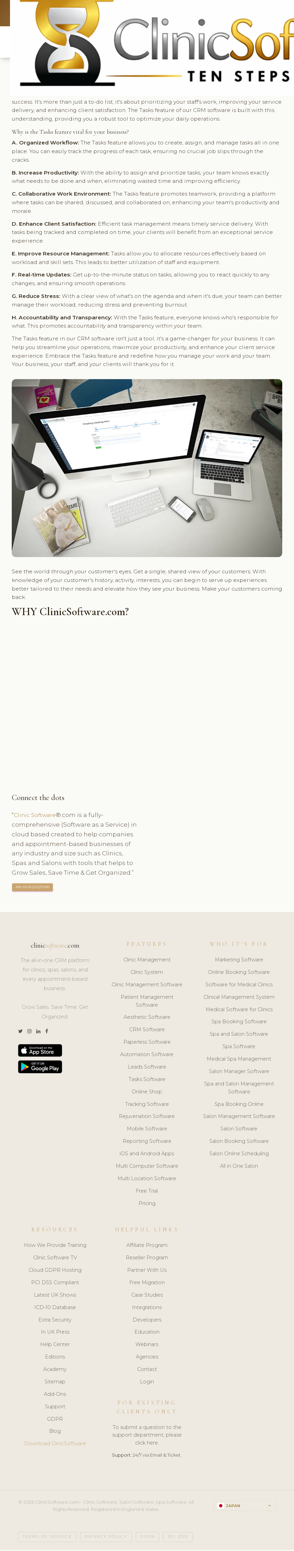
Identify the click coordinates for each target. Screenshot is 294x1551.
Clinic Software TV (55, 1259)
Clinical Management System (239, 998)
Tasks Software (147, 1081)
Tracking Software (147, 1105)
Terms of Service (47, 1538)
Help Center (55, 1346)
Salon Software (238, 1130)
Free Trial (147, 1192)
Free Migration (147, 1284)
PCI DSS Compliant (55, 1284)
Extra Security (55, 1321)
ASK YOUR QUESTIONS (33, 888)
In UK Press (55, 1333)
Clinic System (147, 973)
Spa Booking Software (239, 1023)
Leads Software (147, 1068)
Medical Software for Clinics (239, 1010)
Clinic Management (147, 961)
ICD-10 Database (55, 1309)
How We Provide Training (55, 1246)
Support (55, 1408)
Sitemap (55, 1383)
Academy (55, 1370)
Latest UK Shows (55, 1296)
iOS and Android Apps (147, 1155)
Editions (55, 1358)
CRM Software (147, 1031)
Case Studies (147, 1296)
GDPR (55, 1420)
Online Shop (147, 1093)
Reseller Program (147, 1259)
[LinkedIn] (38, 1033)
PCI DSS (178, 1538)
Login (147, 1383)
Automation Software (146, 1056)
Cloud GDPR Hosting (55, 1271)
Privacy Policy (106, 1538)
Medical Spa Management (239, 1060)
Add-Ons (55, 1395)
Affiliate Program (147, 1246)
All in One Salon (239, 1167)
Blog (55, 1432)
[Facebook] (46, 1033)
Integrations (147, 1309)
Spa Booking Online (239, 1105)
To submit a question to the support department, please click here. (147, 1436)
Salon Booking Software (239, 1142)
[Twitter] (20, 1033)
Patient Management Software (147, 1002)
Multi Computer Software (147, 1167)
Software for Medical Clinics (239, 986)
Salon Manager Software (239, 1073)
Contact (147, 1370)
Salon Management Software (239, 1118)
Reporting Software (147, 1142)
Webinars (146, 1346)
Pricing (147, 1204)
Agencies (147, 1358)
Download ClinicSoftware (55, 1445)
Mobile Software (147, 1130)
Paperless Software (147, 1043)
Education (147, 1333)
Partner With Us (147, 1271)
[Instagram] (29, 1033)
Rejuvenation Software (147, 1118)
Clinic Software (36, 816)
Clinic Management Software (147, 986)
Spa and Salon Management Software (239, 1089)
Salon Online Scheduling (239, 1155)
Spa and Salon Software (239, 1035)
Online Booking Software (239, 973)
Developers (147, 1321)
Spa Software (238, 1048)
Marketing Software (239, 961)
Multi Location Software (146, 1180)
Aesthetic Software (147, 1018)
